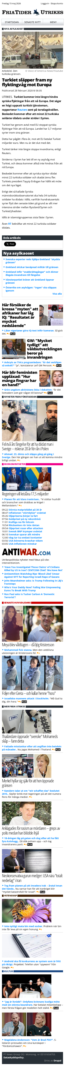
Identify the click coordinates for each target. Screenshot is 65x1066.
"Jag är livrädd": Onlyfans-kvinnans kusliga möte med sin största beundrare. (31, 1003)
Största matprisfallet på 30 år (25, 509)
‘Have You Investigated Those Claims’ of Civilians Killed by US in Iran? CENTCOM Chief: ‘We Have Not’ (33, 569)
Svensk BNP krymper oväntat (25, 531)
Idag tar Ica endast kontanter (25, 537)
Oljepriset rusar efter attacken (26, 528)
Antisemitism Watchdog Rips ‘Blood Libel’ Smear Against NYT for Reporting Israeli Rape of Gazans (31, 575)
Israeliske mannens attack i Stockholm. (26, 698)
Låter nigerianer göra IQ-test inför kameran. (29, 330)
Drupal (57, 1060)
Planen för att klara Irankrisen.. (22, 499)
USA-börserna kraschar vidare (26, 540)
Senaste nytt (32, 22)
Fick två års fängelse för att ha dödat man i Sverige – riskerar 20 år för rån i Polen (27, 446)
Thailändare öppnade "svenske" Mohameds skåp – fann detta (30, 738)
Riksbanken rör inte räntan (24, 525)
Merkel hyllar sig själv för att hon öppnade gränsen (28, 783)
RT (10, 223)
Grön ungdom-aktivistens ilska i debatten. (28, 389)
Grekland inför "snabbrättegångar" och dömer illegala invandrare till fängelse (32, 273)
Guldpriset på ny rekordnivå (24, 519)
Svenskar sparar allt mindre (24, 534)
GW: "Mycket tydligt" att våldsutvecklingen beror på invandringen (44, 349)
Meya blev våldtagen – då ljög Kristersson (28, 644)
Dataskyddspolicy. (13, 1057)
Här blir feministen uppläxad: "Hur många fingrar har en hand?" (19, 378)
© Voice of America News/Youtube (44, 70)
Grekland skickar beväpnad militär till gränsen (32, 267)
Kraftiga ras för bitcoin (21, 522)
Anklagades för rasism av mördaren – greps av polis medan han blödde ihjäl (31, 830)
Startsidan (12, 22)
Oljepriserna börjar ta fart (23, 515)
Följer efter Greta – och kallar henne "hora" (29, 693)
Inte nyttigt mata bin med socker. (23, 926)
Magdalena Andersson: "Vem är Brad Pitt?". (29, 1039)
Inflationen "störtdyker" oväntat (27, 512)
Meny (53, 22)
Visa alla (57, 293)
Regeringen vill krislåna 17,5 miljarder (25, 494)
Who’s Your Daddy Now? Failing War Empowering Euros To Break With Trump (32, 589)
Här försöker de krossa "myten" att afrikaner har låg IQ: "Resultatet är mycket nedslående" (20, 315)
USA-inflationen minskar (23, 543)
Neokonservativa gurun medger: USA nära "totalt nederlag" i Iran (32, 877)
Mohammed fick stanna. (18, 649)
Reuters (22, 110)
